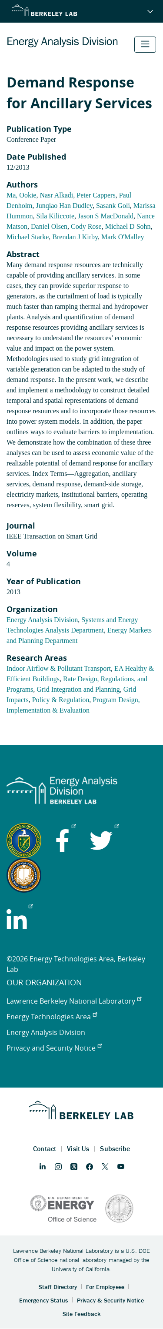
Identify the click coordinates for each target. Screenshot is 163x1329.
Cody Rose (86, 226)
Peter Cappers (96, 195)
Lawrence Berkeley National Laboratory (74, 1001)
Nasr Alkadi (56, 195)
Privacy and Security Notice (54, 1048)
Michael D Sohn (128, 226)
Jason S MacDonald (105, 216)
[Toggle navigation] (145, 45)
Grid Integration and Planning (78, 689)
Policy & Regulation (61, 699)
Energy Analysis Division (42, 619)
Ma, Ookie (21, 195)
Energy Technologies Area (52, 1016)
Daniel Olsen (49, 226)
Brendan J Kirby (75, 237)
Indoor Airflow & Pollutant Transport (59, 668)
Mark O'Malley (122, 237)
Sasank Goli (113, 205)
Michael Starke (28, 237)
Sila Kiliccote (55, 216)
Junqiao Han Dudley (64, 205)
